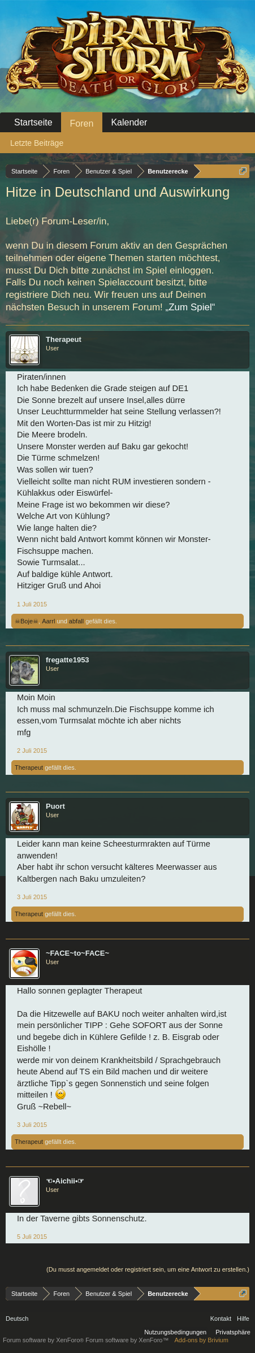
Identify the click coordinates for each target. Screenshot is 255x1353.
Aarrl (48, 621)
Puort (55, 806)
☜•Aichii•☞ (65, 1181)
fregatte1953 (67, 660)
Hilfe (243, 1318)
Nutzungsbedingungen (175, 1332)
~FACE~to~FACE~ (77, 953)
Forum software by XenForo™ (126, 1340)
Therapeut (63, 339)
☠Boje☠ (26, 621)
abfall (76, 621)
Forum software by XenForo (44, 1340)
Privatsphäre (232, 1332)
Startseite (33, 122)
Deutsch (17, 1318)
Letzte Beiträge (36, 143)
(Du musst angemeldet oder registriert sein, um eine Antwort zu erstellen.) (147, 1269)
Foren (82, 123)
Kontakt (220, 1318)
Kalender (129, 122)
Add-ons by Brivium (201, 1340)
